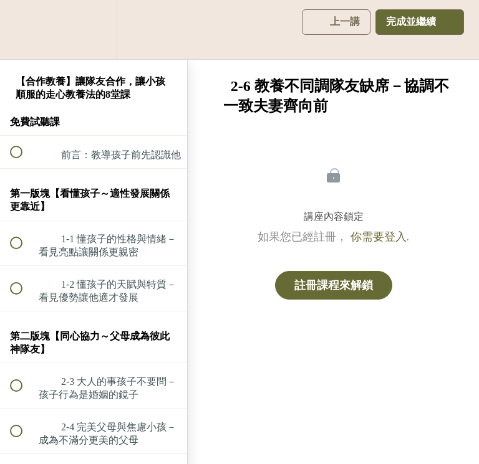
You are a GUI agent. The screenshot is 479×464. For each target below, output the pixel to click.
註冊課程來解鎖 (333, 285)
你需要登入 (379, 236)
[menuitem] (93, 29)
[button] (23, 29)
